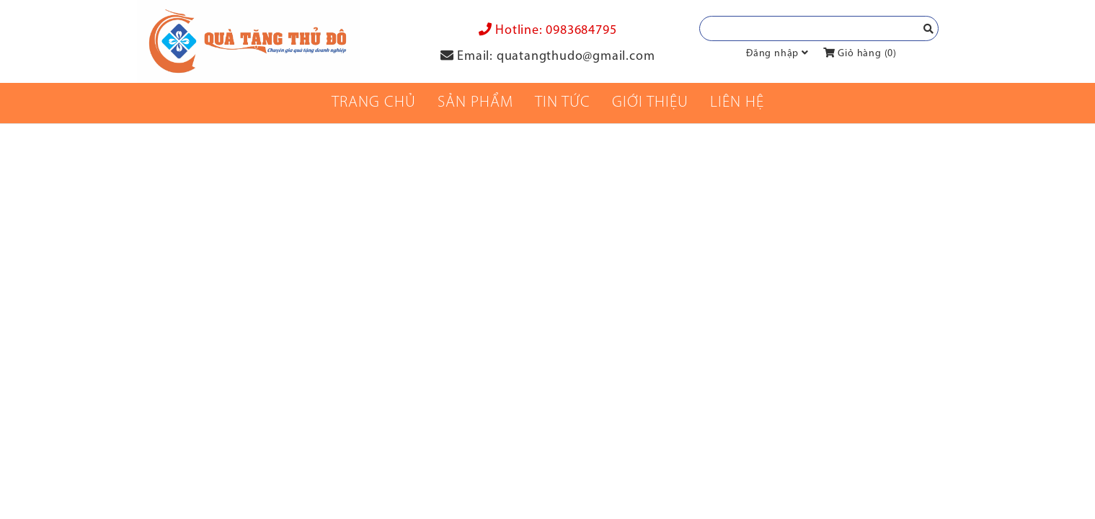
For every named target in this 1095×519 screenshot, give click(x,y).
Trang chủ (374, 102)
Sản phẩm (475, 102)
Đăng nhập (772, 53)
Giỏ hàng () (860, 53)
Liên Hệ (737, 102)
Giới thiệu (650, 102)
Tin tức (562, 102)
